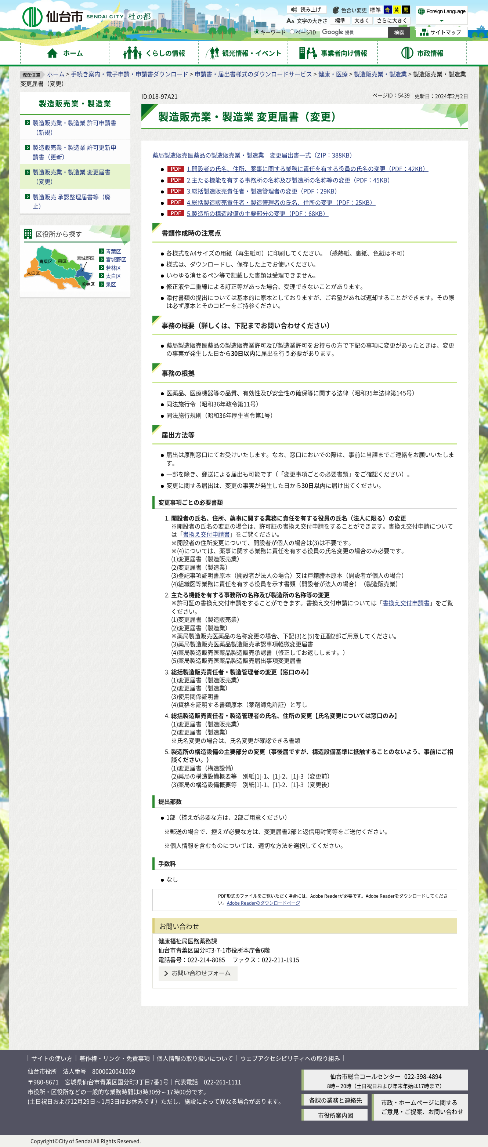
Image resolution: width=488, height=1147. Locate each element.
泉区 (111, 284)
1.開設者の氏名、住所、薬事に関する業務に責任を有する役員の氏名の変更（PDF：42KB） (308, 168)
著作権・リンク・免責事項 (114, 1058)
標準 (376, 9)
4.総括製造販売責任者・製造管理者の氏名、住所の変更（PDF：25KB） (281, 202)
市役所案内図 (335, 1115)
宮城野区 (116, 259)
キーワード (270, 32)
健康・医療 (333, 73)
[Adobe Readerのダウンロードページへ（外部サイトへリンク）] (185, 896)
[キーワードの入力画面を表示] (256, 31)
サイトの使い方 (51, 1058)
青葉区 (113, 251)
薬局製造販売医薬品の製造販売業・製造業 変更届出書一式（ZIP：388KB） (253, 154)
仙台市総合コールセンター (365, 1076)
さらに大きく (392, 20)
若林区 (113, 267)
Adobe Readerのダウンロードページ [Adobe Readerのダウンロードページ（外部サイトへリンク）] (263, 903)
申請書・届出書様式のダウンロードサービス (253, 73)
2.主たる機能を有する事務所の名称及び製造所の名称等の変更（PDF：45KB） (290, 180)
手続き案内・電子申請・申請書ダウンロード (129, 73)
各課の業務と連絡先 (335, 1100)
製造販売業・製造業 (380, 73)
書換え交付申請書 (206, 534)
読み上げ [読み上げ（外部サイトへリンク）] (310, 9)
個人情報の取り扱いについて (195, 1058)
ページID (303, 32)
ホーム (56, 73)
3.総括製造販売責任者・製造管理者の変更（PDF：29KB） (263, 191)
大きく (362, 20)
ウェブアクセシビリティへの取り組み (290, 1058)
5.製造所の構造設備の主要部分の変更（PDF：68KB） (258, 213)
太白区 (113, 275)
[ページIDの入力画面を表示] (292, 31)
